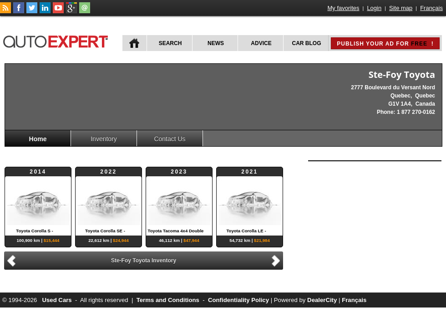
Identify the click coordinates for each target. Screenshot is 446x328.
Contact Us (169, 139)
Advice (261, 43)
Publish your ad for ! (385, 44)
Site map (400, 8)
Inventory (104, 139)
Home (38, 139)
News (216, 43)
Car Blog (306, 43)
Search (170, 43)
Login (374, 8)
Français (431, 8)
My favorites (344, 8)
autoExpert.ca (57, 40)
